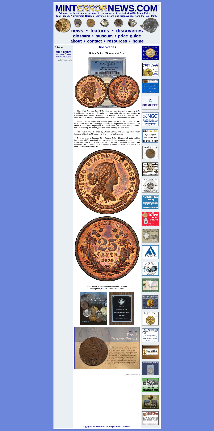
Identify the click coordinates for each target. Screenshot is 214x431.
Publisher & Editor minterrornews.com (64, 54)
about (76, 41)
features (99, 30)
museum (103, 36)
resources (117, 41)
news (77, 30)
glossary (81, 36)
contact (94, 41)
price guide (129, 36)
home (138, 41)
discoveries (129, 30)
